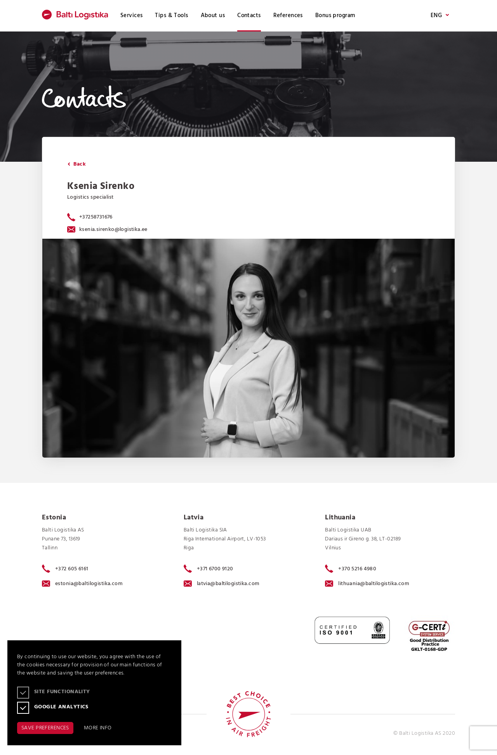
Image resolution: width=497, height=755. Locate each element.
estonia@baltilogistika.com (82, 584)
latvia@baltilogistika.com (222, 584)
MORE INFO (98, 728)
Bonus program (335, 15)
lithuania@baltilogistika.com (367, 584)
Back (77, 164)
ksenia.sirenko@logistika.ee (107, 229)
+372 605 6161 (65, 569)
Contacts (249, 15)
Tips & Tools (171, 15)
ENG (440, 16)
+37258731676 (96, 217)
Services (131, 15)
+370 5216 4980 (350, 569)
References (288, 15)
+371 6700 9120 (208, 569)
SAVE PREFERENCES (45, 728)
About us (213, 15)
